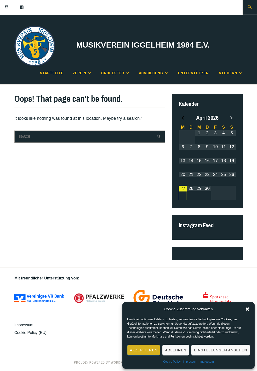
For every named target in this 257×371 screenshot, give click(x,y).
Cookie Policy (172, 361)
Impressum (190, 361)
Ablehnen (175, 350)
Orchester (112, 73)
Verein (79, 73)
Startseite (51, 73)
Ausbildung (151, 73)
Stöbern (228, 73)
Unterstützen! (194, 73)
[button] (247, 309)
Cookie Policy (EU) (30, 333)
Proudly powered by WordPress (102, 362)
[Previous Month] (183, 118)
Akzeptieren (143, 350)
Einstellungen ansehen (220, 350)
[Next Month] (232, 118)
